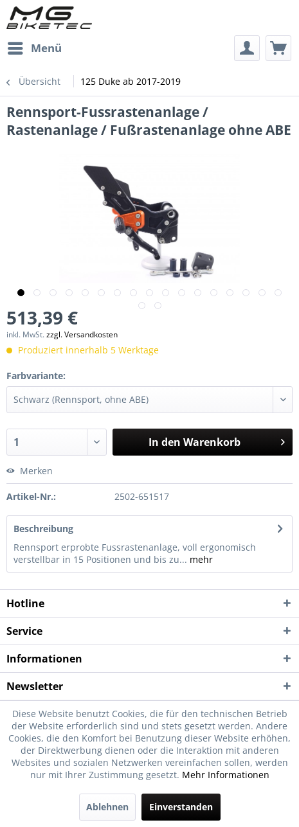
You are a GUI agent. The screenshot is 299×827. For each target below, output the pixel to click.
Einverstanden (181, 807)
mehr (200, 559)
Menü (35, 46)
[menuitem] (34, 48)
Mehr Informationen (225, 775)
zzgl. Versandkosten (82, 334)
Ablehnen (107, 807)
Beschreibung (43, 528)
